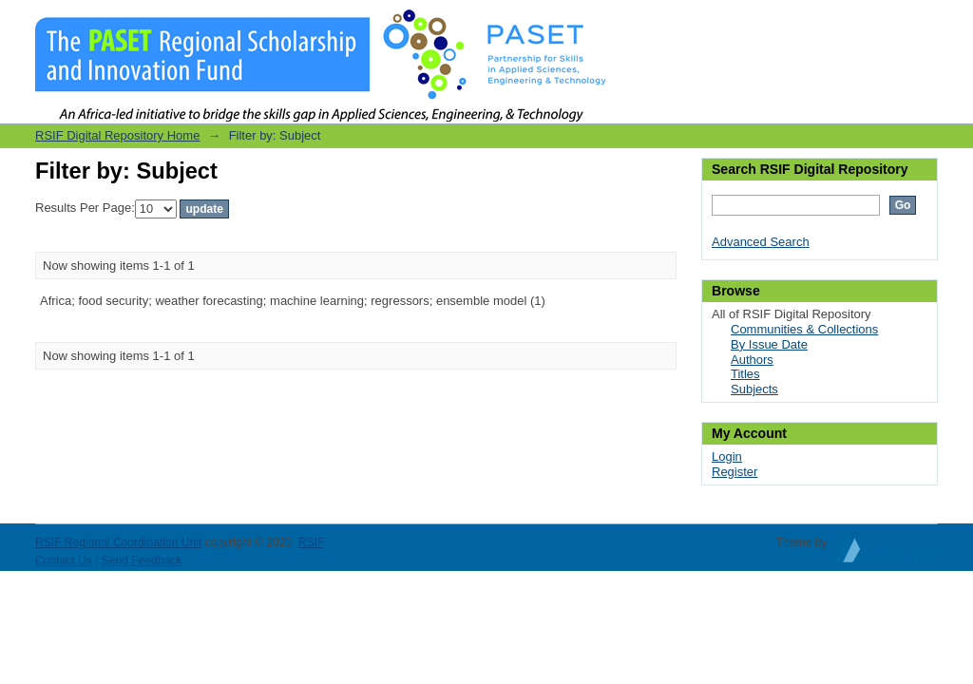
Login (922, 23)
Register (734, 472)
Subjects (754, 389)
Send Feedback (142, 560)
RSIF (311, 542)
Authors (752, 359)
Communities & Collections (804, 329)
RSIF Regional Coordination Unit (118, 542)
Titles (745, 374)
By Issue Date (769, 344)
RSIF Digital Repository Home (117, 135)
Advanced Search (761, 242)
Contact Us (63, 560)
